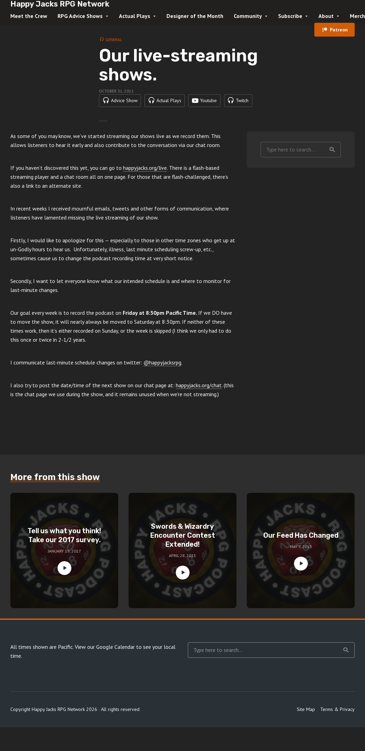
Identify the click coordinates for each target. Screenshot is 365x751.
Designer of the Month (194, 15)
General (113, 39)
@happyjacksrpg (162, 377)
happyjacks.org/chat (199, 400)
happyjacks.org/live (145, 182)
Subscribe (290, 15)
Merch (357, 15)
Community (248, 15)
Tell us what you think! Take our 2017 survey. (64, 550)
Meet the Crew (28, 15)
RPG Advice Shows (80, 15)
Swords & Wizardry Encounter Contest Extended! (182, 550)
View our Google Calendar (105, 661)
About (326, 15)
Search (332, 164)
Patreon (339, 30)
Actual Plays (134, 15)
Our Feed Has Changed (300, 550)
